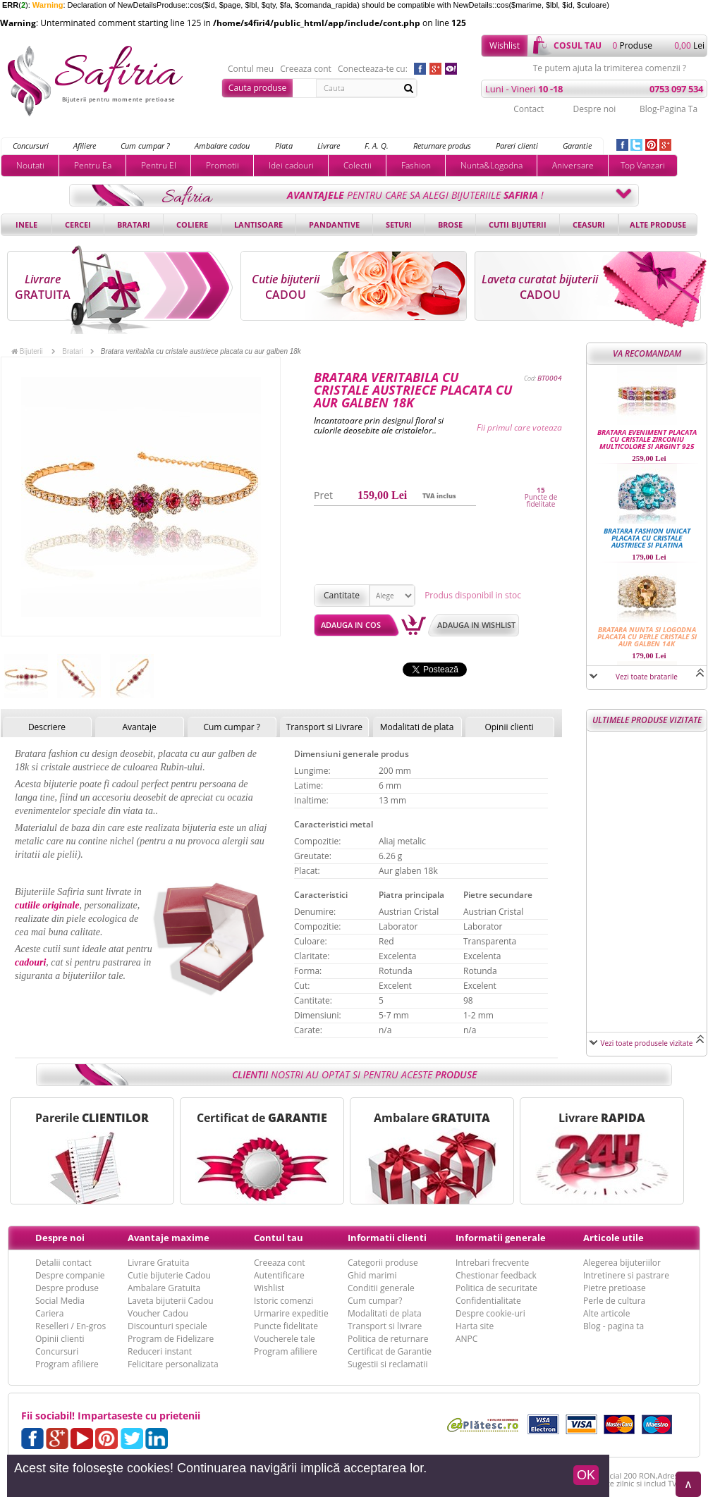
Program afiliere (67, 1364)
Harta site (475, 1326)
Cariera (49, 1313)
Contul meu (251, 69)
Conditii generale (381, 1288)
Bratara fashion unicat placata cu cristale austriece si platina (647, 538)
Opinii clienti (508, 727)
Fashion (416, 165)
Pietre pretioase (614, 1288)
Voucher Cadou (158, 1313)
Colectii (357, 165)
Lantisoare (258, 224)
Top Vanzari (643, 165)
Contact (528, 109)
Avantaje (139, 727)
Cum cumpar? (375, 1301)
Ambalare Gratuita (164, 1288)
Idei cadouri (291, 165)
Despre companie (69, 1275)
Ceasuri (589, 224)
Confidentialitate (488, 1301)
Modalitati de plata (417, 727)
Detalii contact (63, 1263)
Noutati (30, 165)
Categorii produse (383, 1263)
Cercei (78, 224)
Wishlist (504, 45)
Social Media (60, 1301)
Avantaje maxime (168, 1237)
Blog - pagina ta (613, 1326)
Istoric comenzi (283, 1301)
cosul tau (578, 45)
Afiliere (84, 145)
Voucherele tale (284, 1339)
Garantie (577, 145)
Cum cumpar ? (145, 145)
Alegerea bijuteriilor (622, 1263)
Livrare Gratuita (159, 1263)
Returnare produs (442, 145)
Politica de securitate (496, 1288)
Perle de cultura (614, 1301)
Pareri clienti (517, 145)
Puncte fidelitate (286, 1326)
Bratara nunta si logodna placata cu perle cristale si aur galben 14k (647, 636)
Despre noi (594, 109)
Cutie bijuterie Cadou (169, 1275)
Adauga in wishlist (476, 625)
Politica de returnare (388, 1339)
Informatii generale (501, 1237)
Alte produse (658, 224)
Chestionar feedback (496, 1275)
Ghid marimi (372, 1275)
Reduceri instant (160, 1351)
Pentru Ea (92, 165)
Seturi (399, 224)
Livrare (328, 145)
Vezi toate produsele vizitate (647, 1043)
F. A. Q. (377, 145)
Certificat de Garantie (390, 1351)
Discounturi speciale (167, 1326)
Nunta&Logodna (491, 165)
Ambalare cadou (222, 145)
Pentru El (158, 165)
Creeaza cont (305, 69)
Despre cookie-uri (490, 1313)
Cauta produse (257, 88)
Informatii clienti (387, 1237)
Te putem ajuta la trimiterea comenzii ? (609, 68)
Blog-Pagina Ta (668, 109)
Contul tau (278, 1237)
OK (586, 1475)
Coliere (192, 224)
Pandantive (334, 224)
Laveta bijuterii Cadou (171, 1301)
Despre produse (67, 1288)
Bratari (133, 224)
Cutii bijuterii (518, 224)
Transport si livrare (385, 1326)
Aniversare (573, 165)
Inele (26, 224)
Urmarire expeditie (291, 1313)
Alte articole (606, 1313)
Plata (284, 145)
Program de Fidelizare (171, 1339)
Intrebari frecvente (492, 1263)
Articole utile (613, 1237)
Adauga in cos (351, 625)
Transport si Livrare (324, 727)
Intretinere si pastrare (626, 1275)
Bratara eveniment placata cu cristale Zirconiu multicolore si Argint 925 (647, 439)
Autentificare (279, 1275)
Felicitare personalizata (173, 1364)
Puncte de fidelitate (541, 500)
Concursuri (31, 145)
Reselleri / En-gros (70, 1326)
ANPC (466, 1339)
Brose (450, 224)
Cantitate (342, 595)
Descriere (47, 727)
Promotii (222, 165)
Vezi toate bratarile (647, 677)
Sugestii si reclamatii (387, 1364)
